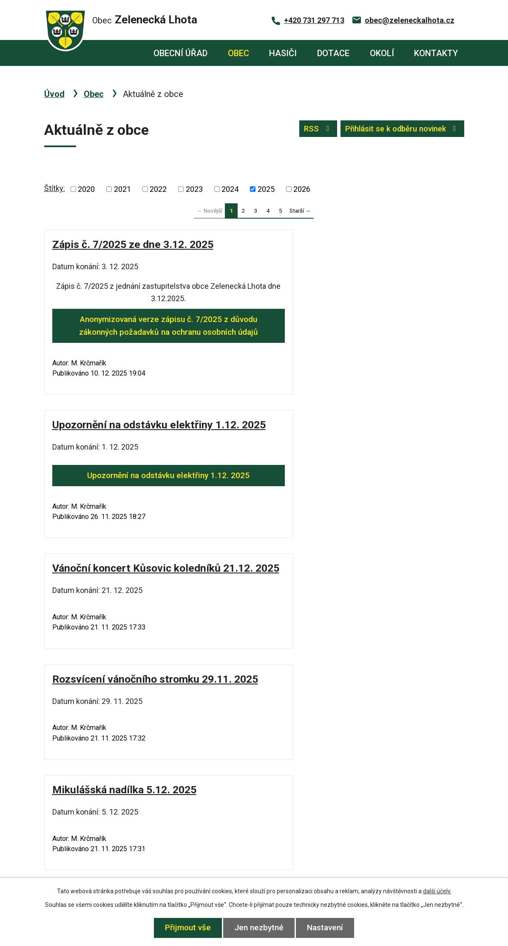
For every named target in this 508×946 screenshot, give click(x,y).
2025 (266, 189)
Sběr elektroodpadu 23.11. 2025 (342, 556)
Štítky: (54, 188)
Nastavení (327, 927)
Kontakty (436, 53)
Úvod (128, 53)
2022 (158, 189)
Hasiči (283, 53)
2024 (229, 189)
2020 (86, 189)
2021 (122, 189)
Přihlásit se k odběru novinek (399, 130)
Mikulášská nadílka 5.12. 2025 (124, 556)
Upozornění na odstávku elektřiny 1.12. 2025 (361, 302)
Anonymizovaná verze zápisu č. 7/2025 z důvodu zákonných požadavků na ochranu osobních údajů (147, 332)
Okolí (382, 53)
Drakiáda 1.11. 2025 (313, 667)
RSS (311, 130)
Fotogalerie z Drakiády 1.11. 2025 (132, 667)
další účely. (437, 891)
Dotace (333, 53)
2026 (301, 189)
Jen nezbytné (259, 927)
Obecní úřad (180, 53)
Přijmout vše (186, 927)
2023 (194, 189)
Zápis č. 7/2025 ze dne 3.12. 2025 (132, 244)
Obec (238, 53)
